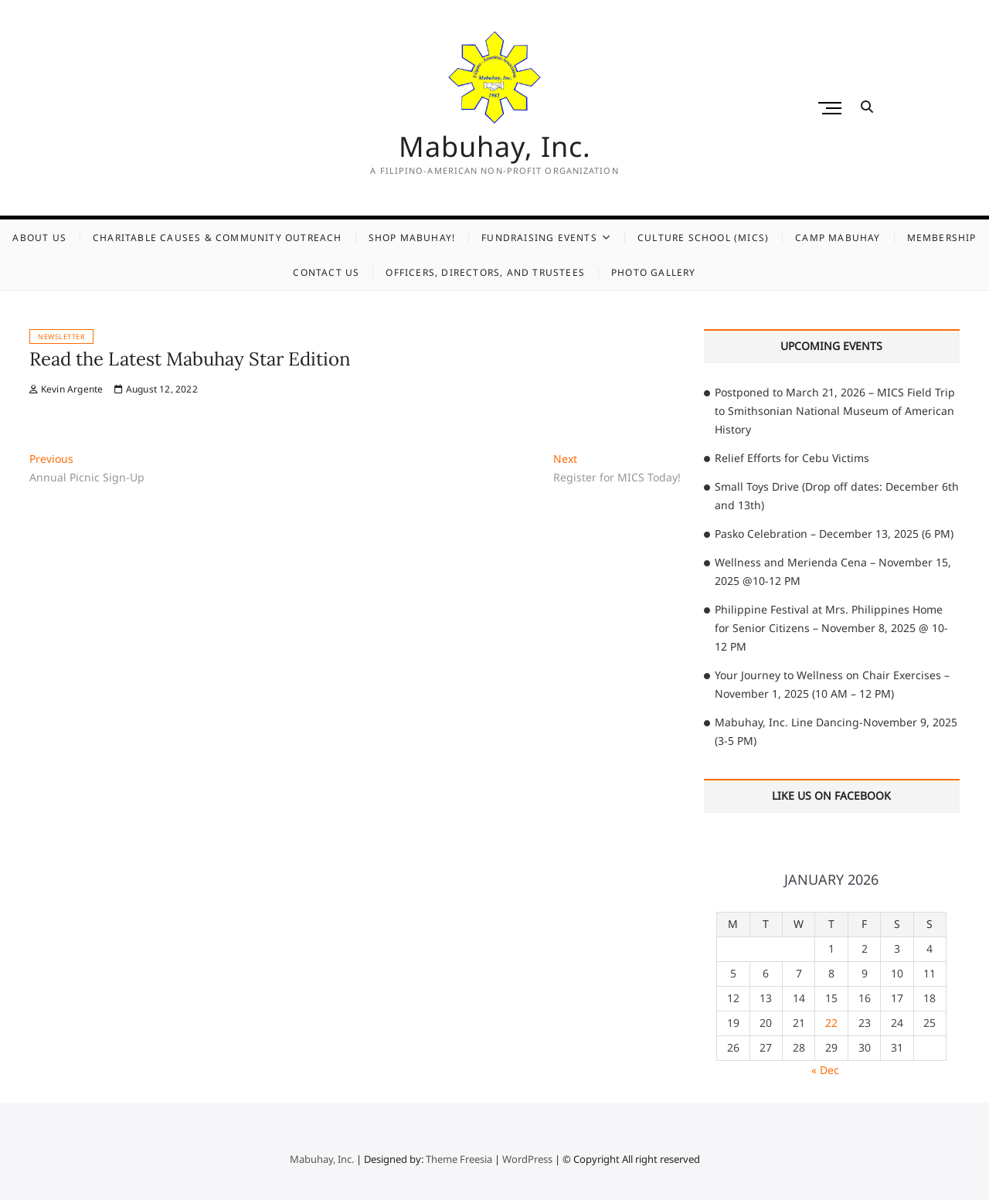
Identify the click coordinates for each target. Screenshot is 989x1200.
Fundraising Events (539, 237)
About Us (39, 237)
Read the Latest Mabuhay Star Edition (190, 359)
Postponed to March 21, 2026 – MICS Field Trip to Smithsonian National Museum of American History (835, 411)
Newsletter (61, 336)
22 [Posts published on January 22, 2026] (831, 1022)
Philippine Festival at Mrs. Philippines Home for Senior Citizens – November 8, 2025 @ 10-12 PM (831, 628)
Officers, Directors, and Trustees (485, 272)
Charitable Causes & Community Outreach (217, 237)
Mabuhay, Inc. (495, 147)
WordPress (527, 1159)
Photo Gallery (653, 272)
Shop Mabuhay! (412, 237)
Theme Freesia (459, 1159)
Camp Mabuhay (837, 237)
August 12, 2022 (155, 389)
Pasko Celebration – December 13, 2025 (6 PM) (834, 533)
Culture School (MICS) (703, 237)
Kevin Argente (66, 389)
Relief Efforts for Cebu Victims (792, 457)
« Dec (825, 1069)
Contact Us (326, 272)
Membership (942, 237)
